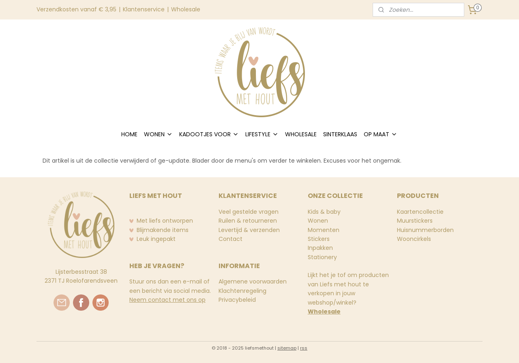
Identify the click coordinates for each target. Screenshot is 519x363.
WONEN (158, 134)
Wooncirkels (414, 239)
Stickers (319, 239)
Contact (230, 239)
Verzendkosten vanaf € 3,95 (76, 9)
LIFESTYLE (262, 134)
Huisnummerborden (425, 230)
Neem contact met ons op (167, 300)
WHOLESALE (301, 134)
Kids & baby (324, 212)
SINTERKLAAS (340, 134)
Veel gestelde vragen (249, 212)
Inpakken (320, 248)
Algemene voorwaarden (253, 281)
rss (303, 348)
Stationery (322, 257)
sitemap (286, 348)
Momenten (323, 230)
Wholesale (185, 9)
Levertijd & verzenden (249, 230)
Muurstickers (415, 221)
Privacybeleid (237, 300)
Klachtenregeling (242, 291)
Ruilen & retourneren (248, 221)
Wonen (318, 221)
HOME (129, 134)
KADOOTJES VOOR (209, 134)
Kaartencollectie (420, 212)
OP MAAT (380, 134)
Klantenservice (144, 9)
